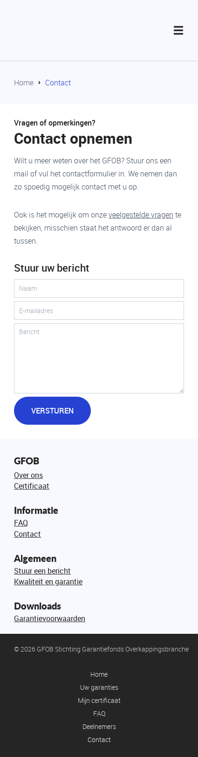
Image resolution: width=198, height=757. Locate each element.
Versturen (52, 411)
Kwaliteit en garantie (48, 581)
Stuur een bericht (42, 571)
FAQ (21, 523)
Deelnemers (99, 726)
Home (24, 82)
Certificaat (31, 486)
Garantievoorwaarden (49, 618)
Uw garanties (99, 687)
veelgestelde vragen (141, 215)
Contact (58, 82)
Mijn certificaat (99, 700)
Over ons (28, 475)
